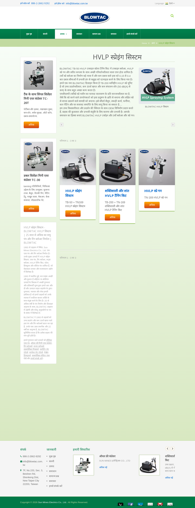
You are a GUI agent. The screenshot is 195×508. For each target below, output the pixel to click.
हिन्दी (169, 3)
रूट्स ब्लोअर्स (39, 346)
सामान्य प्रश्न (97, 34)
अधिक (31, 124)
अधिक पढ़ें (103, 467)
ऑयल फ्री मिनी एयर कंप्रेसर (41, 343)
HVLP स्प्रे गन (153, 191)
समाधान (80, 34)
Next (172, 448)
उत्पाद (63, 34)
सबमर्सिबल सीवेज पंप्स (41, 355)
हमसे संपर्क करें (131, 34)
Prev (167, 448)
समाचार (114, 34)
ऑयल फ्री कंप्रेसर (107, 456)
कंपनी (46, 34)
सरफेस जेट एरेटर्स (36, 352)
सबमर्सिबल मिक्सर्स (31, 349)
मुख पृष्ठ (29, 34)
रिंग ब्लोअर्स (28, 346)
